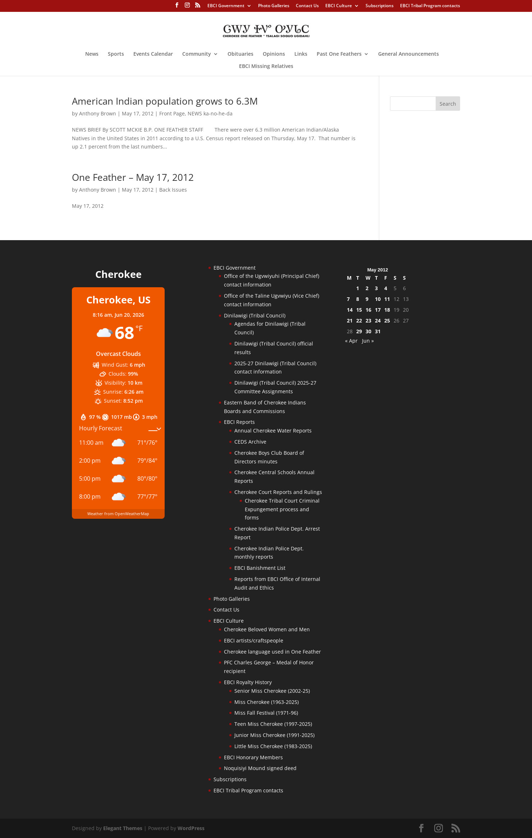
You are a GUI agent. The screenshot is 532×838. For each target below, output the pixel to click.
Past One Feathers (339, 54)
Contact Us (307, 6)
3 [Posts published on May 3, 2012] (376, 288)
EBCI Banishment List (259, 567)
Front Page (172, 113)
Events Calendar (153, 54)
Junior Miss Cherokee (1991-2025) (274, 735)
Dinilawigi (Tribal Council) (254, 315)
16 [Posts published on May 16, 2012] (368, 309)
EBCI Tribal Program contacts (430, 6)
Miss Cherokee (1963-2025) (266, 702)
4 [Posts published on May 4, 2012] (385, 288)
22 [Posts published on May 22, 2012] (359, 320)
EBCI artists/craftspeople (253, 640)
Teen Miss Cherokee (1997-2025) (273, 723)
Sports (116, 54)
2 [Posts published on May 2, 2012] (367, 288)
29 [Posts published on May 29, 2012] (359, 331)
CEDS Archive (250, 441)
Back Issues (173, 189)
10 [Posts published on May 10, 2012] (378, 299)
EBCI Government (225, 6)
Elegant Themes (122, 828)
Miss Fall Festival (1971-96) (266, 712)
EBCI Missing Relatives (266, 66)
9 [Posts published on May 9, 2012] (367, 299)
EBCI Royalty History (248, 682)
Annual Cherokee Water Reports (273, 430)
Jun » (368, 340)
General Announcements (408, 54)
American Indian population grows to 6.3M (165, 101)
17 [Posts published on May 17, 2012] (378, 309)
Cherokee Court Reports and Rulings (278, 492)
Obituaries (240, 54)
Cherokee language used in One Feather (272, 651)
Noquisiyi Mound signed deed (260, 768)
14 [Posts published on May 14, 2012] (350, 309)
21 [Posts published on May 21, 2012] (350, 320)
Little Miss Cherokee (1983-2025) (273, 746)
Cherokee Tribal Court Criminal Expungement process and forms (282, 509)
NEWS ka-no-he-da (210, 113)
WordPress (191, 828)
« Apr (351, 340)
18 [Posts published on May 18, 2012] (387, 309)
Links (300, 54)
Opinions (274, 54)
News (91, 54)
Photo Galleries (273, 6)
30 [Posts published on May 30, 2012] (368, 331)
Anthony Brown (97, 113)
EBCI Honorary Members (253, 757)
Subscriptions (380, 6)
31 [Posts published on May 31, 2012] (378, 331)
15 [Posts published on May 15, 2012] (359, 309)
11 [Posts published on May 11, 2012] (387, 299)
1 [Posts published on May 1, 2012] (357, 288)
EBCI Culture (338, 6)
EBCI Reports (239, 421)
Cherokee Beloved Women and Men (267, 629)
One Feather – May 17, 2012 (133, 177)
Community (196, 54)
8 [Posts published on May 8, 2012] (357, 299)
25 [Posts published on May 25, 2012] (387, 320)
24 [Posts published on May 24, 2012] (378, 320)
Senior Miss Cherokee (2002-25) (272, 690)
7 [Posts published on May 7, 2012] (348, 299)
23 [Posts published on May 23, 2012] (368, 320)
